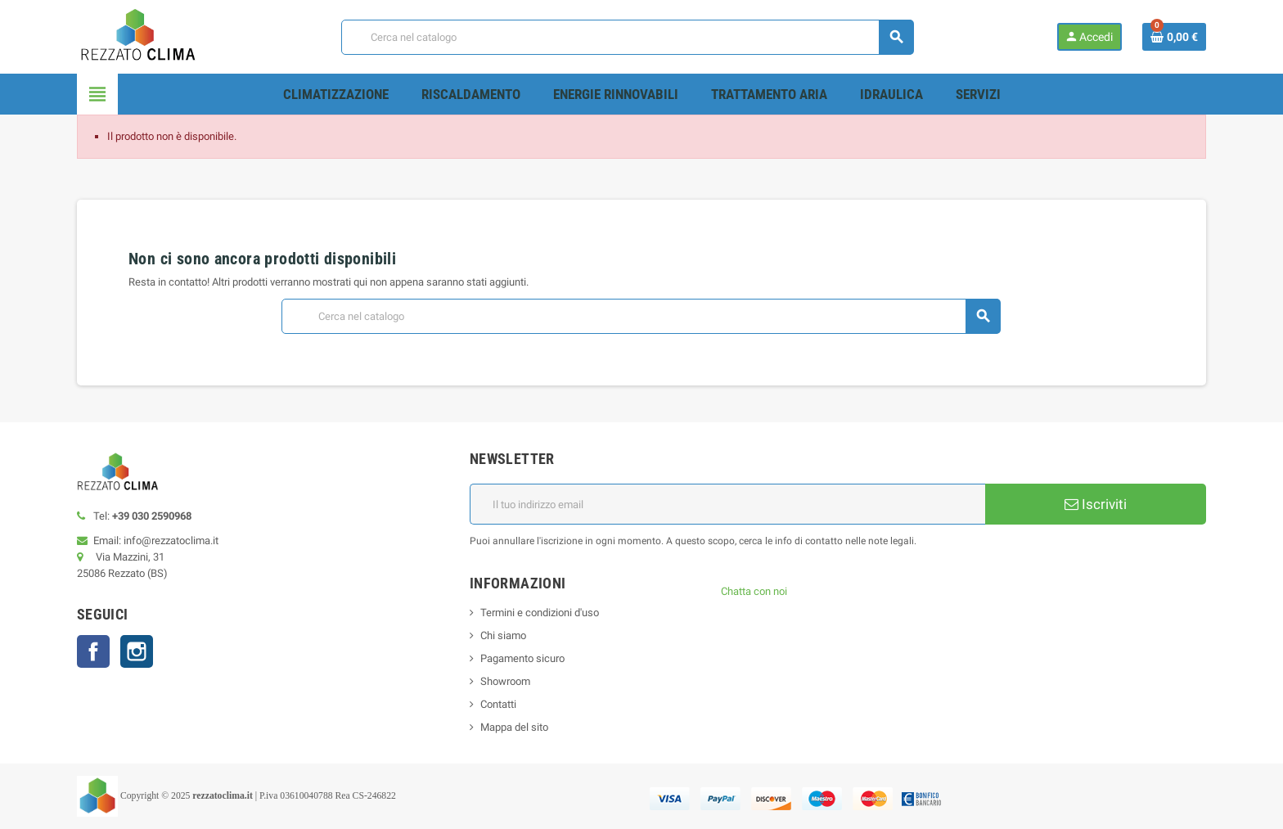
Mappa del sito (514, 727)
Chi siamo (503, 635)
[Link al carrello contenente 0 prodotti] (1174, 37)
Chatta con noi (754, 591)
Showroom (505, 681)
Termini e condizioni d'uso (539, 612)
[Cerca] (627, 37)
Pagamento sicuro (522, 658)
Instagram (136, 651)
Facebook (93, 651)
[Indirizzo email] (727, 504)
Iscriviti (1096, 504)
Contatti (498, 704)
